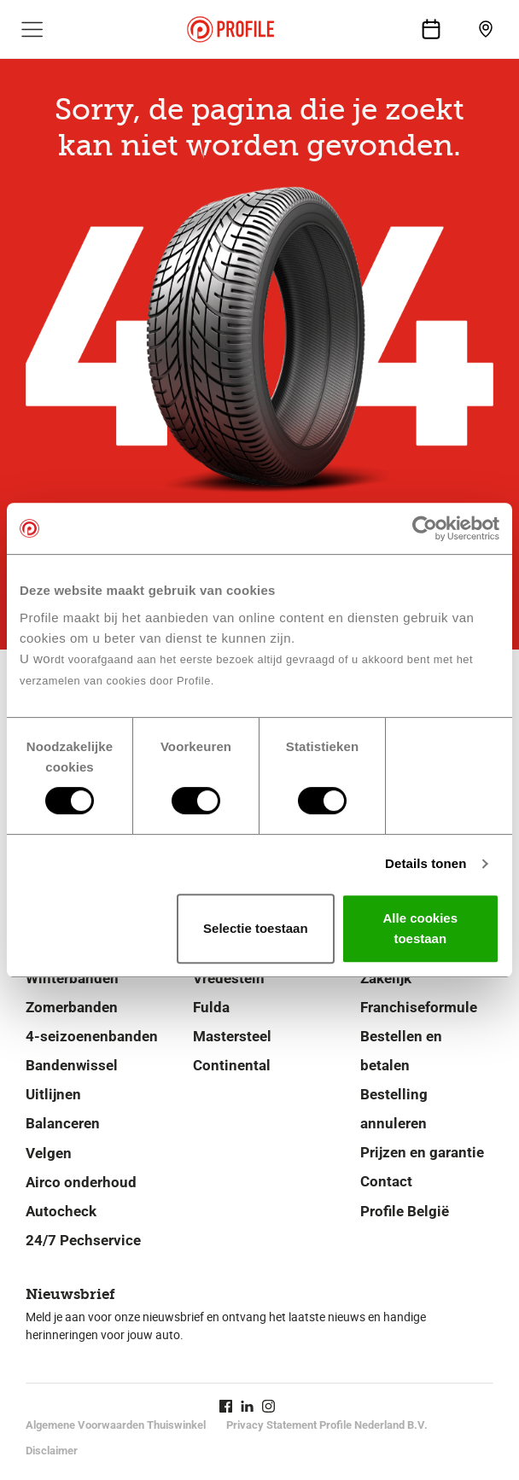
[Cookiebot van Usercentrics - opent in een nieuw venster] (424, 528)
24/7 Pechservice (83, 1240)
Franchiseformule (418, 1007)
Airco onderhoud (81, 1182)
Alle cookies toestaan (420, 928)
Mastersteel (232, 1036)
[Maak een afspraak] (431, 29)
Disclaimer (52, 1450)
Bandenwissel (72, 1065)
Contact (386, 1181)
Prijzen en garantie (422, 1152)
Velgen (49, 1153)
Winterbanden (72, 978)
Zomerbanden (72, 1007)
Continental (232, 1065)
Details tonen (425, 863)
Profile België (404, 1211)
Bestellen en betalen (401, 1051)
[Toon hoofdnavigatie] (32, 29)
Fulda (211, 1007)
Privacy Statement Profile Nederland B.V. (327, 1425)
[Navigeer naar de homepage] (230, 29)
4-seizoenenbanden (92, 1036)
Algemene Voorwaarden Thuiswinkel (116, 1425)
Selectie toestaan (255, 928)
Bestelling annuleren (394, 1109)
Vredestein (229, 978)
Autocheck (61, 1211)
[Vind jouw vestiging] (485, 29)
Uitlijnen (53, 1094)
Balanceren (63, 1123)
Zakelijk (385, 978)
